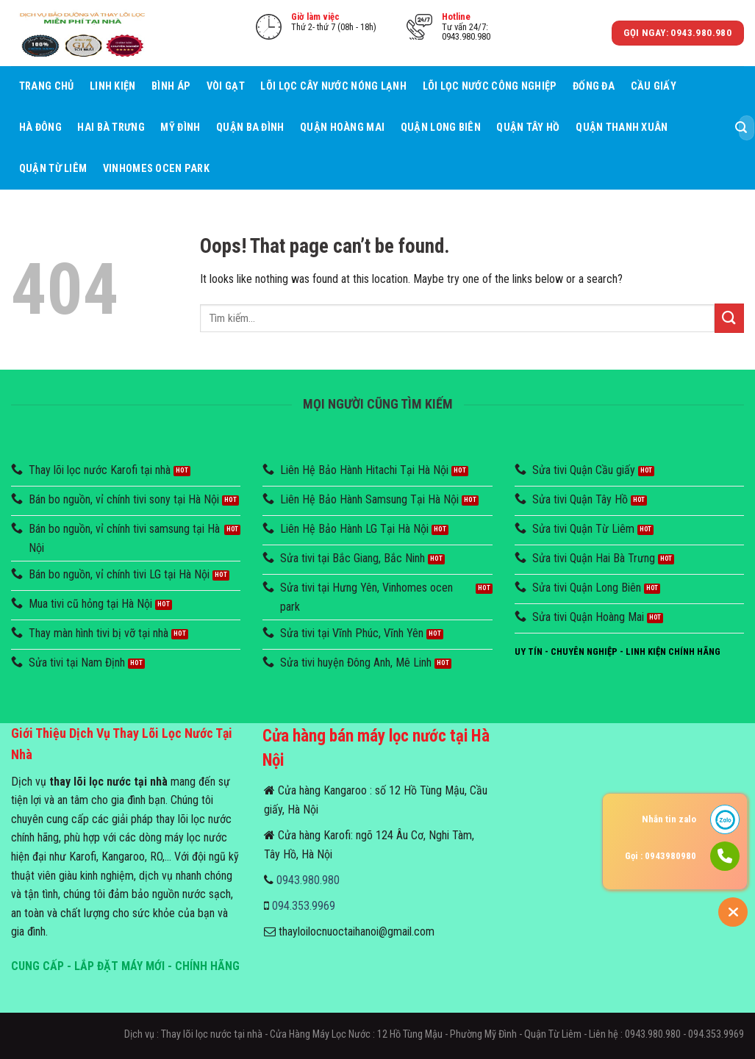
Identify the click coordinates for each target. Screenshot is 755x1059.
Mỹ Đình (180, 127)
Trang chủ (46, 86)
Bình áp (170, 86)
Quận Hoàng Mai (342, 127)
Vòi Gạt (226, 86)
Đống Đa (594, 86)
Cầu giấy (653, 86)
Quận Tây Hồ (527, 127)
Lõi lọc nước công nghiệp (490, 86)
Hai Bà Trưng (110, 127)
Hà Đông (40, 127)
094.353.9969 (303, 906)
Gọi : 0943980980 (660, 855)
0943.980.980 (308, 880)
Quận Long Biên (441, 127)
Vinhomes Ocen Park (156, 168)
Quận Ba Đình (250, 127)
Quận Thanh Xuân (622, 127)
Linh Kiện (113, 86)
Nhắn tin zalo (669, 819)
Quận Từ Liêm (53, 168)
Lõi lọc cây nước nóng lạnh (333, 86)
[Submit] (741, 127)
